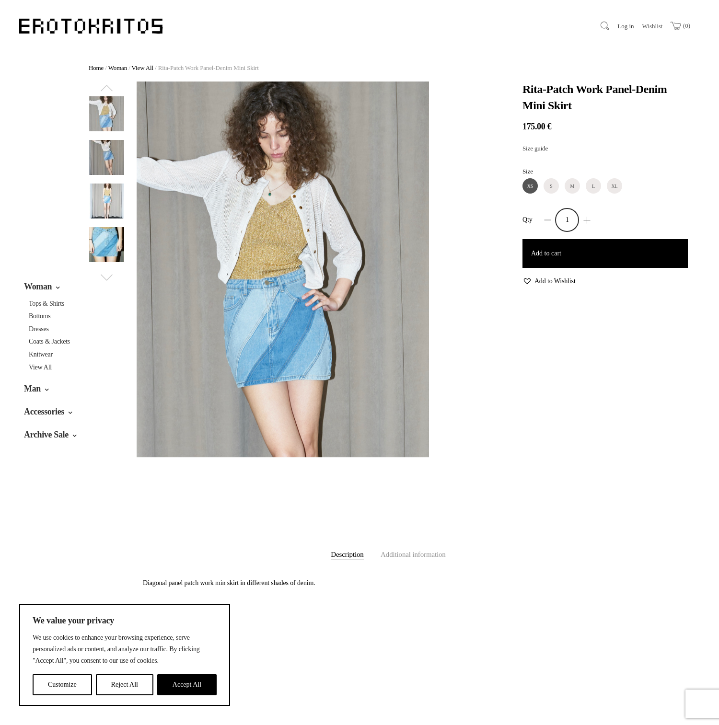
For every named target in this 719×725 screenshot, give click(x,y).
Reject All (124, 684)
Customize (62, 684)
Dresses (39, 329)
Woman (38, 286)
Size (527, 171)
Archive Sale (46, 434)
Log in (625, 26)
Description (347, 554)
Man (32, 388)
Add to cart (546, 253)
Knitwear (41, 354)
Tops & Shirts (46, 303)
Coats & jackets (49, 341)
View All (40, 367)
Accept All (187, 684)
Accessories (44, 411)
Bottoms (40, 316)
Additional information (413, 554)
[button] (549, 281)
